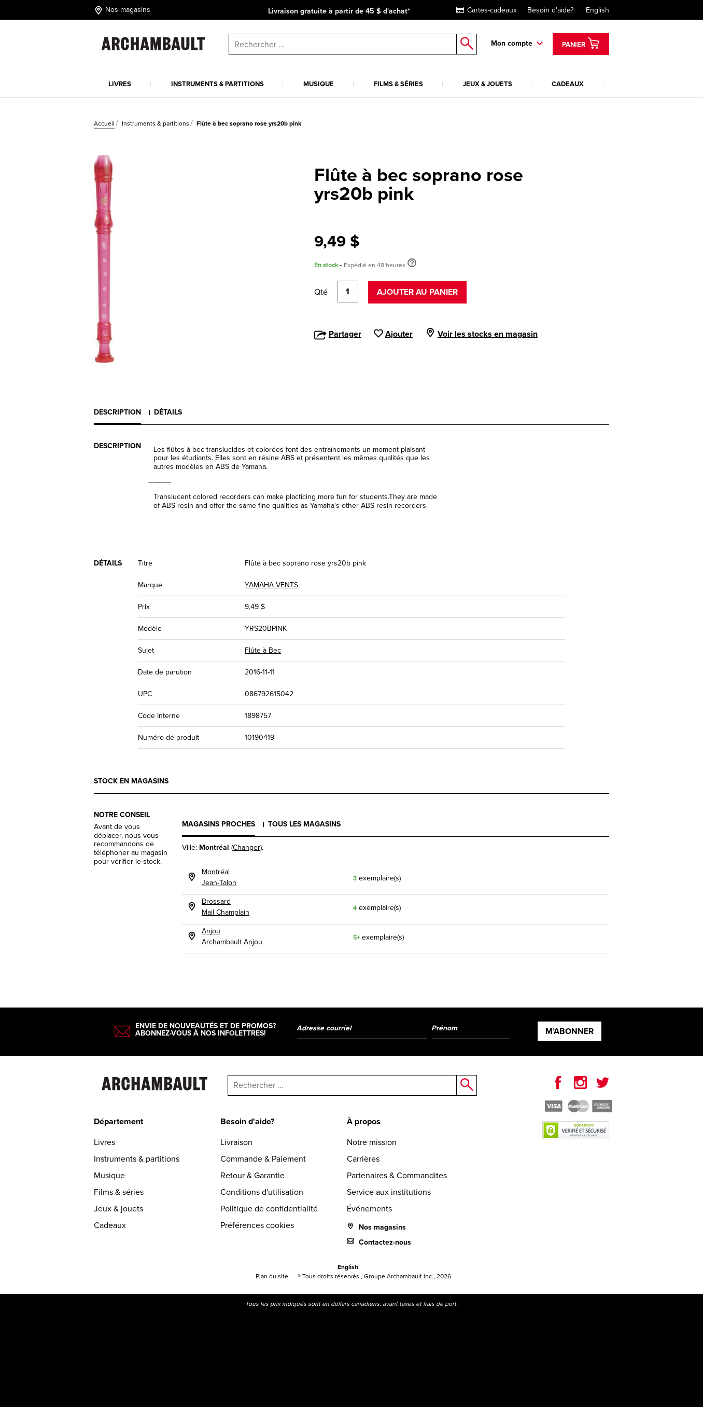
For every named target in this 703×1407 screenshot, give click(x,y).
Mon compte (511, 43)
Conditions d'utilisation (261, 1192)
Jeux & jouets (487, 84)
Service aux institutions (389, 1192)
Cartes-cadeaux (486, 10)
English (597, 10)
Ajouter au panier (417, 292)
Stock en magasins (131, 781)
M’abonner (569, 1031)
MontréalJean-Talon (219, 877)
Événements (369, 1209)
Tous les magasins (304, 824)
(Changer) (246, 847)
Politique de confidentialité (269, 1209)
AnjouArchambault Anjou (232, 936)
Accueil (104, 123)
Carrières (363, 1159)
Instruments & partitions (217, 84)
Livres (119, 84)
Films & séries (398, 84)
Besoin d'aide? (550, 10)
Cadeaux (568, 84)
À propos (364, 1121)
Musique (318, 84)
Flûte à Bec (263, 650)
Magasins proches (218, 824)
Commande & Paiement (263, 1159)
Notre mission (372, 1142)
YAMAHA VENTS (271, 585)
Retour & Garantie (252, 1175)
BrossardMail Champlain (225, 907)
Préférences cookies (257, 1225)
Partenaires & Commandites (397, 1175)
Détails (168, 412)
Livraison (236, 1142)
